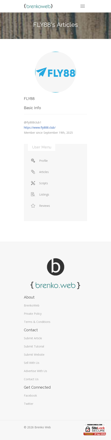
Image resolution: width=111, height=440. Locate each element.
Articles (40, 172)
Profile (39, 161)
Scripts (39, 183)
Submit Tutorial (34, 346)
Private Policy (33, 314)
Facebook (30, 395)
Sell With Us (31, 363)
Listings (40, 194)
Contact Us (31, 379)
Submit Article (33, 338)
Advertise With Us (35, 371)
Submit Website (34, 354)
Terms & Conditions (37, 322)
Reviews (40, 206)
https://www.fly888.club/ (40, 127)
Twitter (28, 404)
